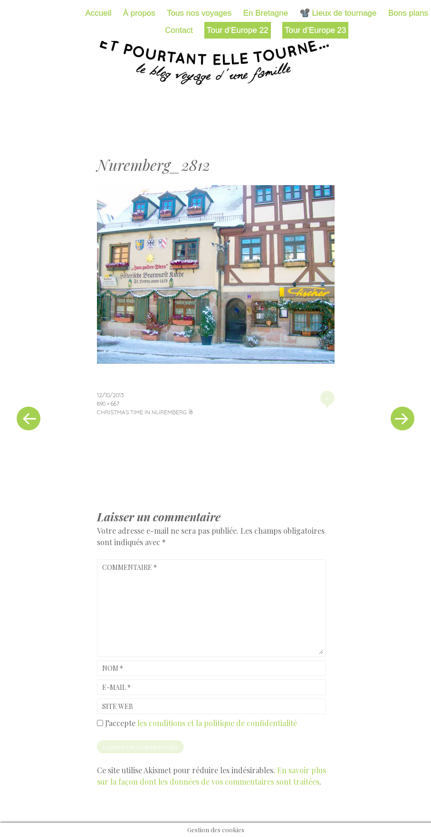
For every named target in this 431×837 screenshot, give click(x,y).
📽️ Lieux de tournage (338, 13)
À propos (139, 13)
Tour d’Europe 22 (237, 30)
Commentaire (129, 567)
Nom (112, 668)
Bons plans (408, 13)
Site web (117, 706)
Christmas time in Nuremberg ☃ (145, 412)
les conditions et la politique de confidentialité (217, 723)
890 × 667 (108, 403)
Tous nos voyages (199, 13)
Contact (179, 30)
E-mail (116, 687)
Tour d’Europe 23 (315, 30)
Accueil (98, 13)
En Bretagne (265, 13)
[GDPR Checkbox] (100, 723)
